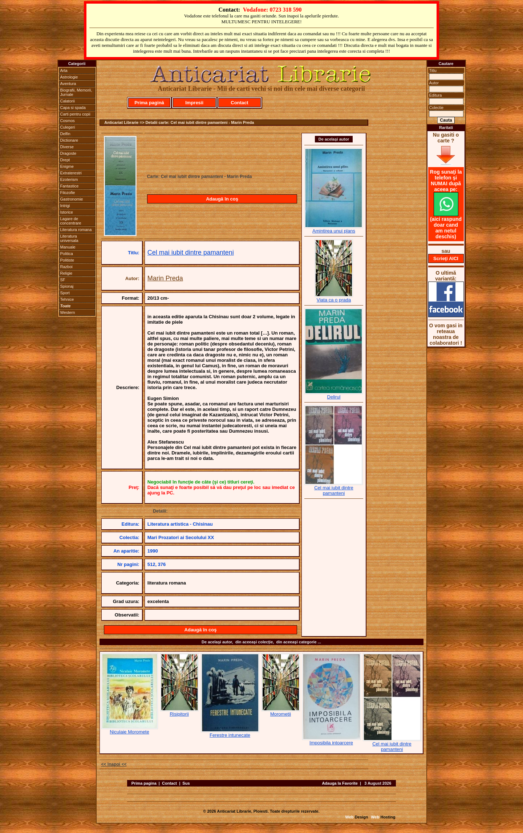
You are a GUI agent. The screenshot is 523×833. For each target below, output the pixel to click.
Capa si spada (73, 107)
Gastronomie (71, 199)
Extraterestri (71, 173)
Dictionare (69, 140)
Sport (65, 293)
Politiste (67, 260)
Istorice (66, 212)
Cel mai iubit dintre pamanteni (190, 252)
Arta (64, 70)
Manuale (68, 247)
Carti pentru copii (75, 114)
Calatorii (67, 101)
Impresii (194, 102)
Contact (239, 102)
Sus (186, 783)
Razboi (66, 266)
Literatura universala (69, 238)
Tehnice (67, 299)
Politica (66, 253)
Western (67, 312)
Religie (66, 273)
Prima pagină (149, 102)
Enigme (67, 166)
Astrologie (69, 77)
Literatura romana (76, 229)
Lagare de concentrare (70, 221)
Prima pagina (144, 783)
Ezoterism (69, 179)
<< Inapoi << (114, 764)
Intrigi (65, 205)
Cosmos (67, 120)
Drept (65, 160)
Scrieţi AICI (445, 258)
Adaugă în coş (222, 199)
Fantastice (69, 186)
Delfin (65, 134)
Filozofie (67, 192)
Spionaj (67, 286)
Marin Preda (165, 278)
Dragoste (68, 153)
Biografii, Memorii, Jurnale (76, 92)
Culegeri (67, 127)
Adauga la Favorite (339, 783)
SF (62, 280)
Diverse (67, 147)
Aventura (68, 83)
